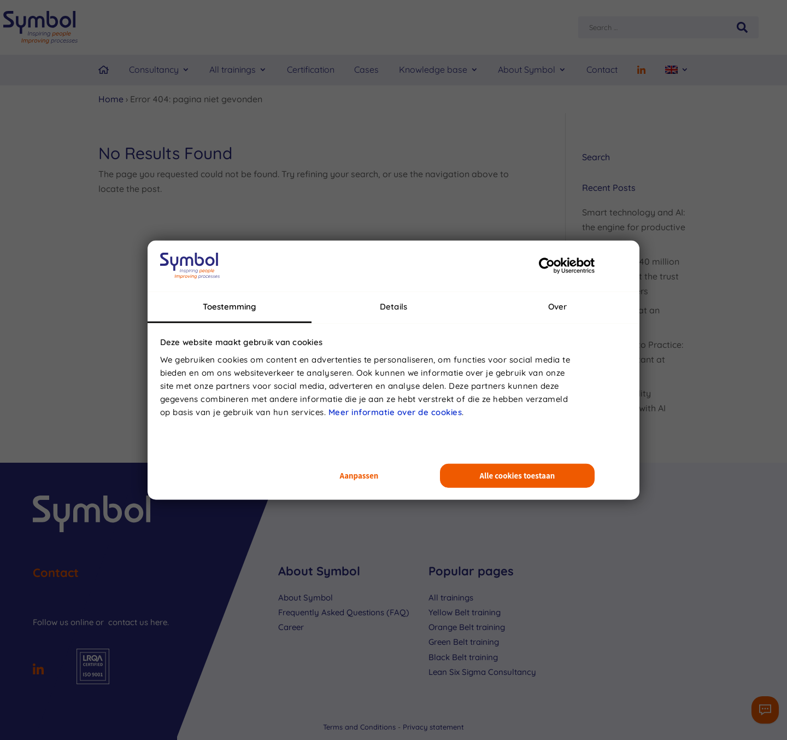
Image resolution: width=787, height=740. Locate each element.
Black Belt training (463, 657)
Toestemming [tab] (229, 306)
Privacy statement (433, 726)
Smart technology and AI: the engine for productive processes (633, 227)
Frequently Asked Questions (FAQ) (343, 612)
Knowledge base (433, 69)
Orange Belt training (466, 627)
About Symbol (526, 69)
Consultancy (154, 69)
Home (111, 99)
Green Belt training (463, 642)
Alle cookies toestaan (517, 475)
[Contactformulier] (765, 710)
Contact (602, 69)
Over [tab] (557, 306)
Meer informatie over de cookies (395, 411)
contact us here (137, 622)
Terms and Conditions (360, 726)
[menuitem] (677, 70)
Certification (310, 69)
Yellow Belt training (464, 612)
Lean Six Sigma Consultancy (482, 672)
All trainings (232, 69)
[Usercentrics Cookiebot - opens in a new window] (547, 266)
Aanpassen (358, 475)
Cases (366, 69)
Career (291, 627)
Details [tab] (393, 306)
